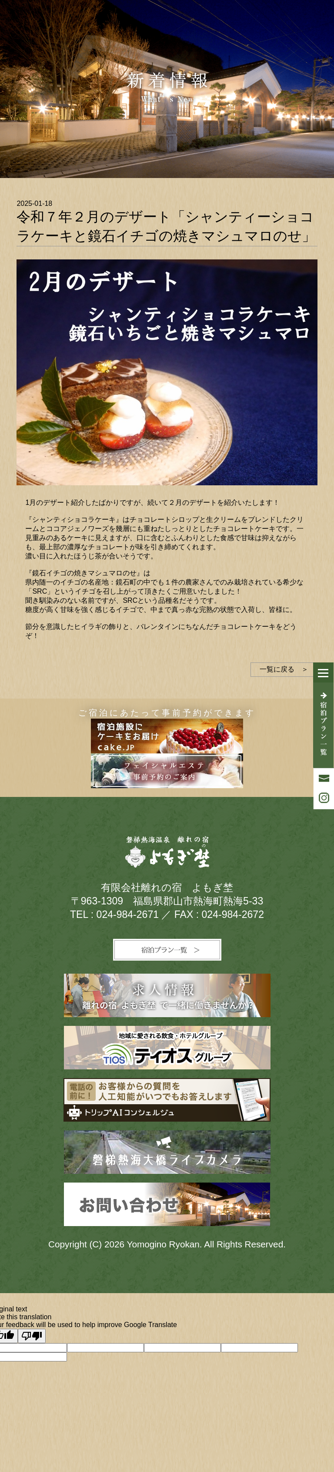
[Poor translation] (32, 1336)
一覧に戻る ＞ (284, 669)
